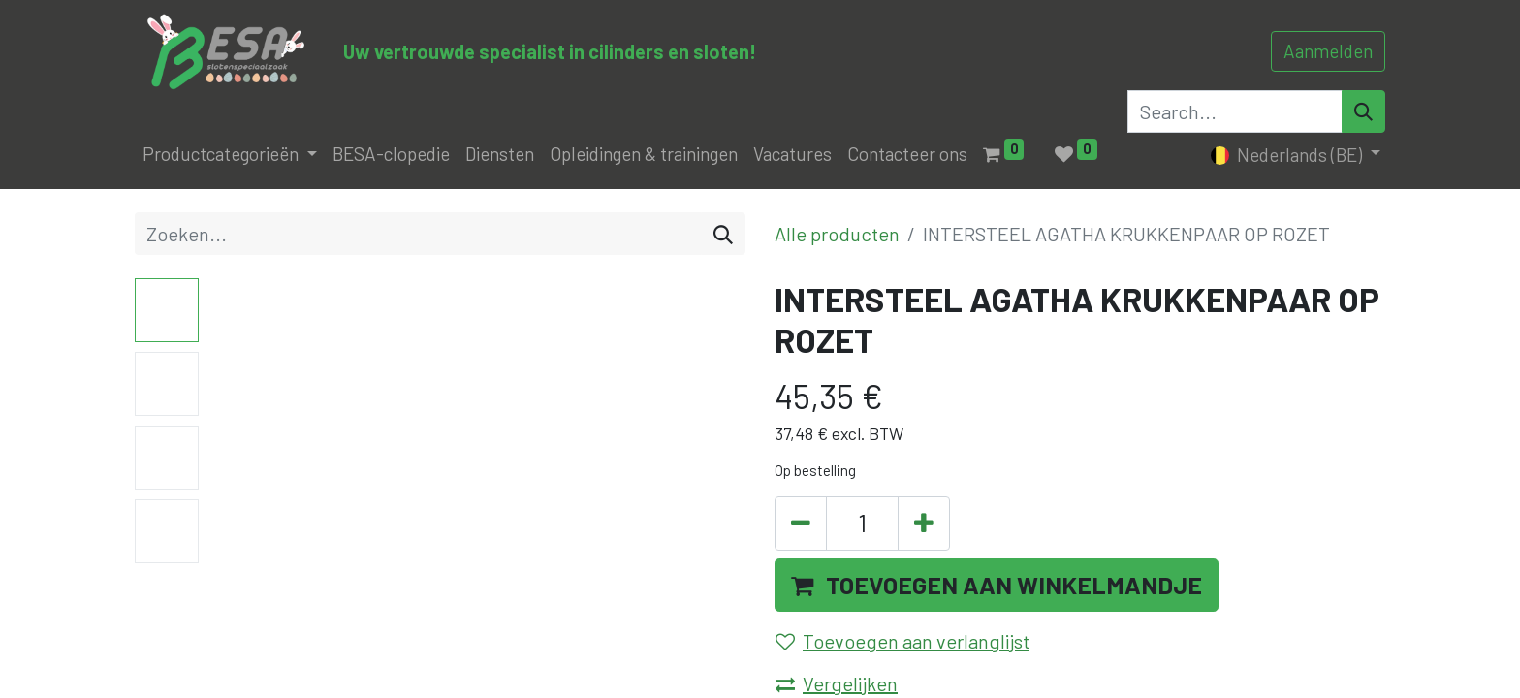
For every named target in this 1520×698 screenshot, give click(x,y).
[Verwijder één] (801, 523)
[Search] (1363, 111)
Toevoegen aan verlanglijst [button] (902, 640)
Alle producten (837, 233)
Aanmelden (1328, 51)
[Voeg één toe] (924, 523)
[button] (997, 585)
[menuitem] (391, 154)
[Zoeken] (723, 233)
